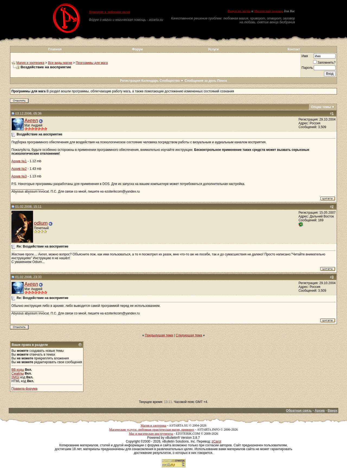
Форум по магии (238, 11)
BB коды (17, 370)
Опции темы (321, 107)
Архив (320, 410)
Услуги (213, 49)
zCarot (216, 441)
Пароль (307, 68)
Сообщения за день (200, 81)
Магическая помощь (268, 11)
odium (41, 223)
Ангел (31, 120)
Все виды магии (60, 63)
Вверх (333, 410)
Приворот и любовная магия (109, 12)
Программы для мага (92, 63)
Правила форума (24, 389)
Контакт (294, 49)
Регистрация (130, 81)
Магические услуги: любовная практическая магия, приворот (151, 429)
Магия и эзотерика (30, 63)
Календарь (150, 81)
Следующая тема (189, 335)
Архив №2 (19, 169)
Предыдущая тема (159, 335)
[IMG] (15, 377)
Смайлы (17, 373)
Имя (304, 56)
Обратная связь (299, 410)
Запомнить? (324, 62)
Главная (55, 49)
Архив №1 (19, 161)
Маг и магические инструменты (151, 433)
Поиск (222, 81)
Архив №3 (19, 176)
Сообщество (172, 81)
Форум (137, 49)
